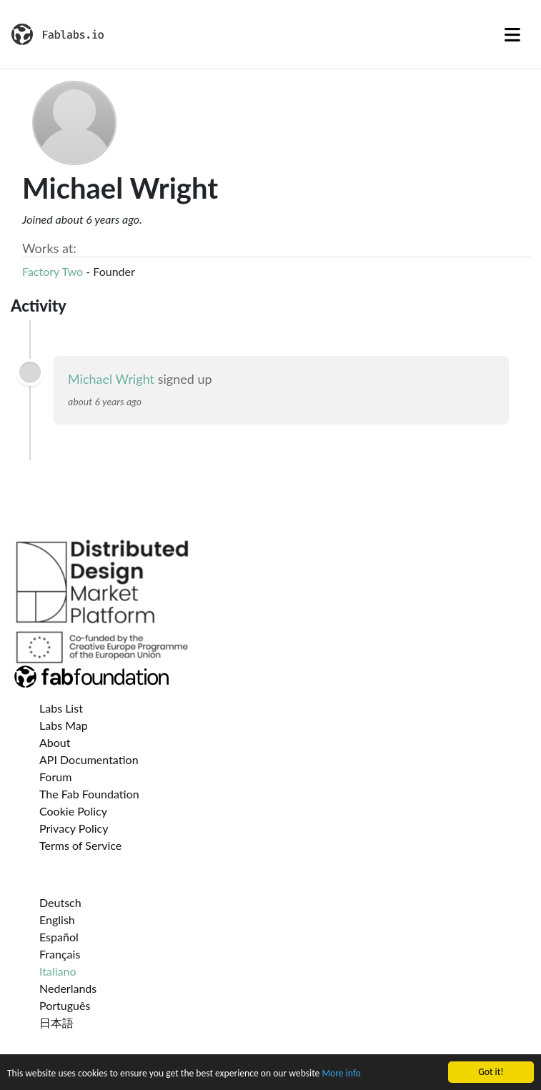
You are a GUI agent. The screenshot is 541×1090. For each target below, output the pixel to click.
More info (341, 1075)
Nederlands (67, 988)
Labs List (61, 708)
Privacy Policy (74, 828)
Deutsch (60, 902)
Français (59, 954)
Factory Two (52, 271)
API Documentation (89, 759)
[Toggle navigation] (512, 34)
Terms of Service (80, 845)
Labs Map (63, 725)
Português (64, 1005)
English (57, 919)
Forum (55, 776)
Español (59, 936)
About (55, 742)
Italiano (57, 971)
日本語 (56, 1022)
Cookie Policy (73, 811)
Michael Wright (111, 379)
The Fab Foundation (89, 794)
